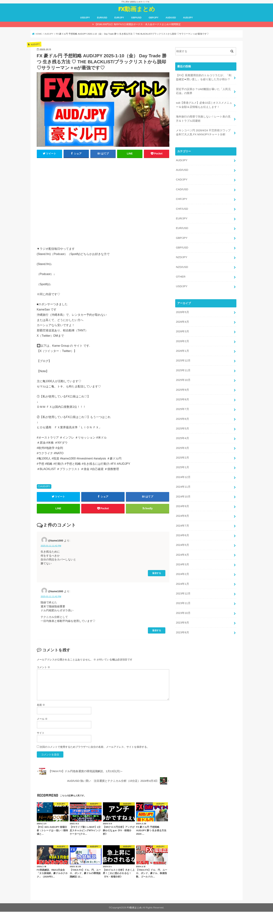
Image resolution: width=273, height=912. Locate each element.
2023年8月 (182, 627)
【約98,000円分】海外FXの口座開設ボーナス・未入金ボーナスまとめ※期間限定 (138, 24)
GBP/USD (136, 17)
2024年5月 (182, 541)
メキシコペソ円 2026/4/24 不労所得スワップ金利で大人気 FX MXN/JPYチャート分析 (203, 131)
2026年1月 (182, 348)
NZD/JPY (181, 255)
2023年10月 (183, 608)
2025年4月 (182, 435)
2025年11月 (183, 368)
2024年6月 (182, 531)
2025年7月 (182, 406)
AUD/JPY (188, 17)
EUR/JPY (119, 17)
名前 (41, 705)
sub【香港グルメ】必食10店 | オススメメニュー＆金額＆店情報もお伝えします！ (204, 104)
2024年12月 (183, 473)
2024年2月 (182, 570)
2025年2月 (182, 454)
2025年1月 (182, 464)
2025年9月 (182, 387)
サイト (40, 733)
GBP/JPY (153, 17)
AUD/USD (171, 17)
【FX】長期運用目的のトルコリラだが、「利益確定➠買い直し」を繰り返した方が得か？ (203, 77)
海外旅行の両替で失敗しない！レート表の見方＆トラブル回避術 (203, 118)
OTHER (180, 275)
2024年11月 (183, 483)
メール (42, 719)
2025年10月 (183, 377)
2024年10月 (183, 492)
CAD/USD (182, 188)
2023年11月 (183, 598)
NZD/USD (182, 265)
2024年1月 (182, 579)
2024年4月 (182, 550)
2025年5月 (182, 425)
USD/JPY (85, 17)
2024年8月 (182, 512)
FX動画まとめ (136, 8)
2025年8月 (182, 396)
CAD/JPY (181, 178)
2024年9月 (182, 502)
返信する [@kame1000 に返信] (156, 573)
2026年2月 (182, 339)
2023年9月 (182, 618)
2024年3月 (182, 560)
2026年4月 (182, 319)
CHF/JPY (181, 198)
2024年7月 (182, 521)
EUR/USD (102, 17)
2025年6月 (182, 416)
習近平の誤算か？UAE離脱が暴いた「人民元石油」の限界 (203, 90)
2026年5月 (182, 310)
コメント (43, 667)
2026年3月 (182, 329)
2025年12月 (183, 358)
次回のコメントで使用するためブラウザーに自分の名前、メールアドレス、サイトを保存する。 (94, 747)
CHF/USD (182, 207)
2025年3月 (182, 444)
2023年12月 (183, 589)
